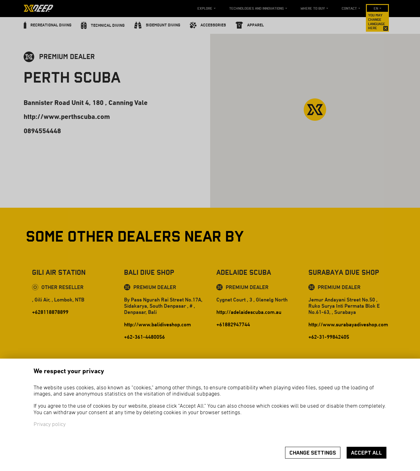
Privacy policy (50, 425)
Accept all (366, 452)
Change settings (312, 452)
